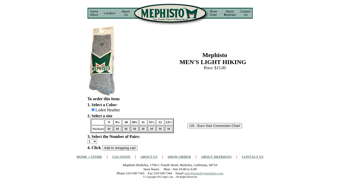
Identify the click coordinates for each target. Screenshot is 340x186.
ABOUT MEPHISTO (216, 157)
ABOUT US (148, 157)
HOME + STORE (89, 157)
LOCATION (121, 157)
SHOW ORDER (179, 157)
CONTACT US (252, 157)
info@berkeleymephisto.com (203, 173)
